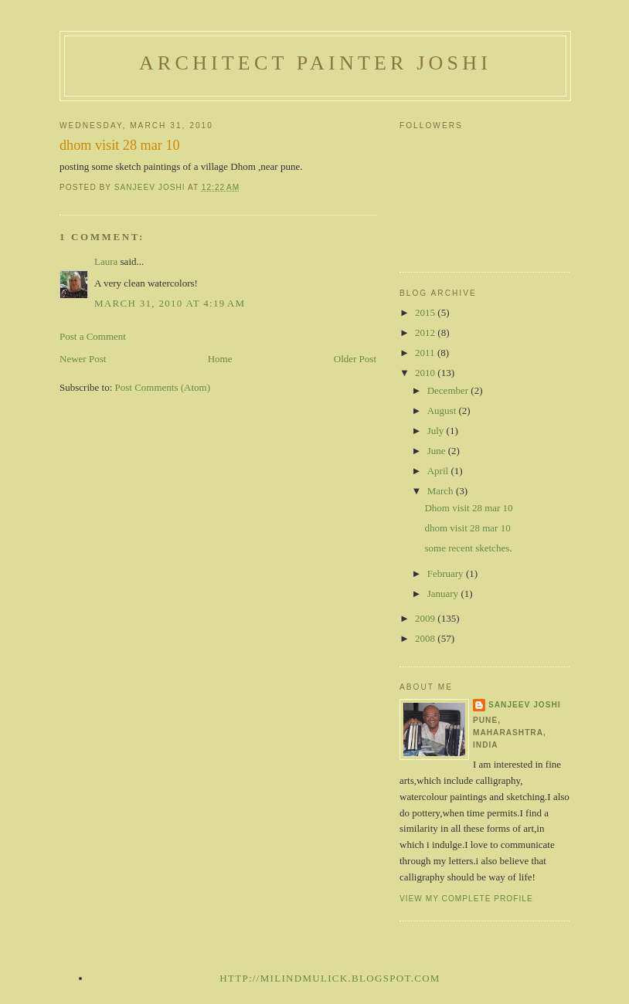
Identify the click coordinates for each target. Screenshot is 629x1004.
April (439, 471)
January (444, 593)
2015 (426, 312)
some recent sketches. (468, 548)
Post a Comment (93, 336)
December (449, 390)
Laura (105, 261)
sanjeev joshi (524, 704)
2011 (426, 352)
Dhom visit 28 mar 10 (468, 508)
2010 (426, 372)
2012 (426, 332)
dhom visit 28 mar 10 (467, 528)
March (441, 491)
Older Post (355, 359)
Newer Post (83, 359)
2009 (426, 618)
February (446, 573)
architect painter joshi (315, 63)
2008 (426, 638)
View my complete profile (466, 898)
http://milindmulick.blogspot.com (329, 978)
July (437, 430)
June (437, 450)
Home (220, 359)
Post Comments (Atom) (163, 387)
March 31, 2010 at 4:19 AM (169, 303)
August (443, 410)
